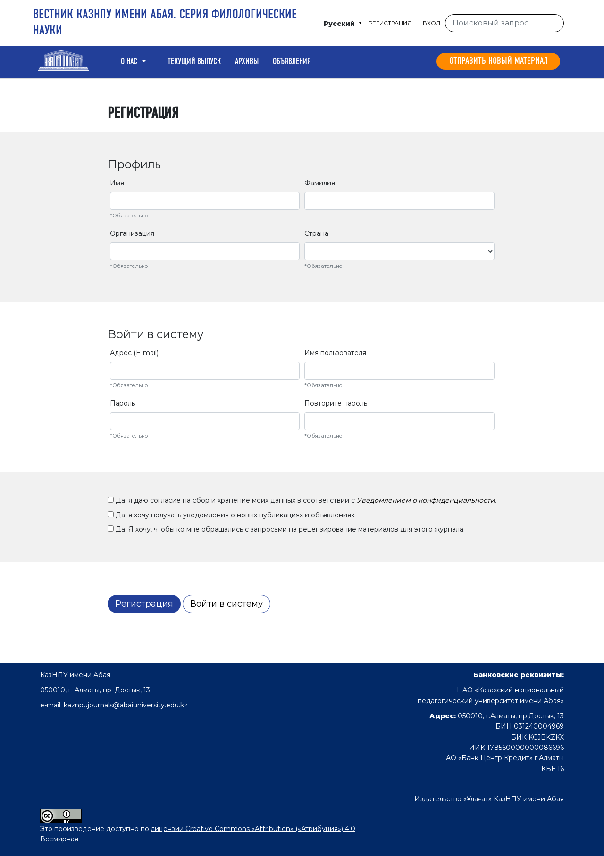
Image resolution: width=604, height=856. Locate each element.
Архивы (247, 62)
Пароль (122, 403)
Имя (117, 183)
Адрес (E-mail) (134, 353)
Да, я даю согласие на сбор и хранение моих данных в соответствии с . (302, 500)
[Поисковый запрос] (504, 23)
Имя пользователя (335, 353)
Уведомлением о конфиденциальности (426, 500)
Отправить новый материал (498, 61)
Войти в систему (226, 603)
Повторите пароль (335, 403)
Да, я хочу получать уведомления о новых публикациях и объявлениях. (232, 515)
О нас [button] (130, 62)
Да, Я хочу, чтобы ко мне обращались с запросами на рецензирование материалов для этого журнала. (286, 529)
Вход (431, 22)
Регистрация (390, 22)
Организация (132, 233)
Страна (316, 233)
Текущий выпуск (194, 62)
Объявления (292, 62)
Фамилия (319, 183)
